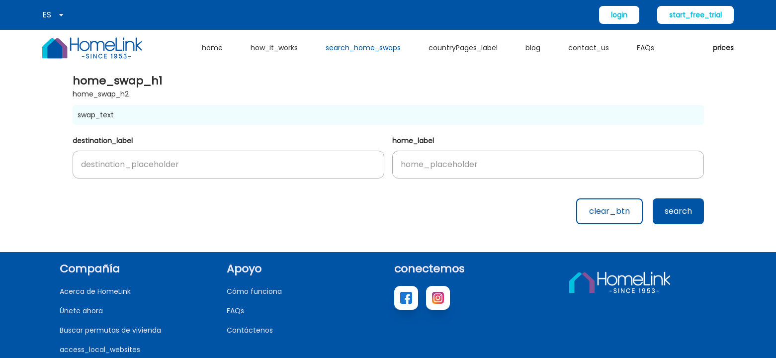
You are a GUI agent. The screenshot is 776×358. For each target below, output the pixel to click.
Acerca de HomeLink (95, 291)
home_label (413, 141)
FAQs (645, 48)
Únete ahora (81, 311)
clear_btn (609, 211)
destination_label (103, 141)
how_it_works (274, 48)
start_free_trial (695, 15)
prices (723, 48)
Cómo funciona (254, 291)
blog (532, 48)
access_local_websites (100, 350)
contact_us (588, 48)
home (212, 48)
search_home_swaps (363, 48)
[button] (228, 165)
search (678, 211)
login (619, 15)
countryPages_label (463, 48)
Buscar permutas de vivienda (110, 330)
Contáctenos (250, 330)
